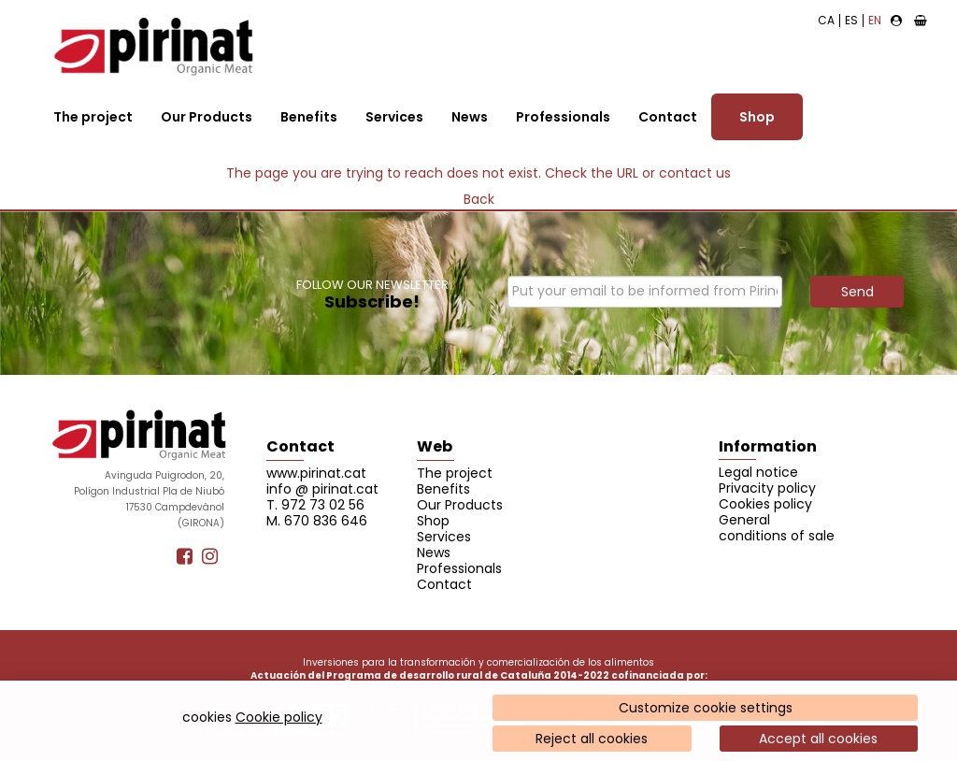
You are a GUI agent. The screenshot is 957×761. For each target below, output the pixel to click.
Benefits (308, 117)
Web (434, 446)
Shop (757, 117)
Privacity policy (767, 488)
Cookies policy (765, 504)
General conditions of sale (777, 527)
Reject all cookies (592, 738)
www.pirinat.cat (316, 473)
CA (826, 20)
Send (857, 291)
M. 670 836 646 (316, 520)
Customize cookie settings (706, 707)
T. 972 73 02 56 (315, 504)
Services (394, 117)
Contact (667, 117)
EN (874, 20)
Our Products (206, 117)
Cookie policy (279, 717)
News (469, 117)
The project (93, 117)
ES (851, 20)
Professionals (563, 117)
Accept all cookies (818, 738)
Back (479, 199)
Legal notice (758, 472)
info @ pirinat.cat (322, 489)
